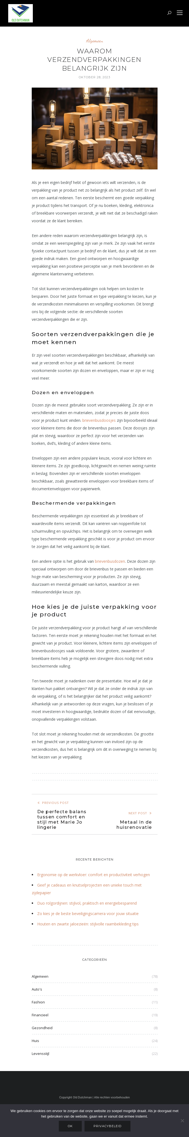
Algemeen (94, 41)
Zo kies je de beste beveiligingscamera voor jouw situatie (88, 913)
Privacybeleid (107, 1126)
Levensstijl (40, 1053)
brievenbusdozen (110, 561)
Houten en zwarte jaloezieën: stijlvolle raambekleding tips (88, 924)
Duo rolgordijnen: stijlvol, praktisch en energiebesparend (87, 903)
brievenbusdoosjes (99, 420)
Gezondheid (42, 1027)
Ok (70, 1126)
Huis (35, 1040)
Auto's (37, 989)
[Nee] (182, 1120)
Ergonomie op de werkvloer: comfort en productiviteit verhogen (93, 874)
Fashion (38, 1002)
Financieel (40, 1014)
